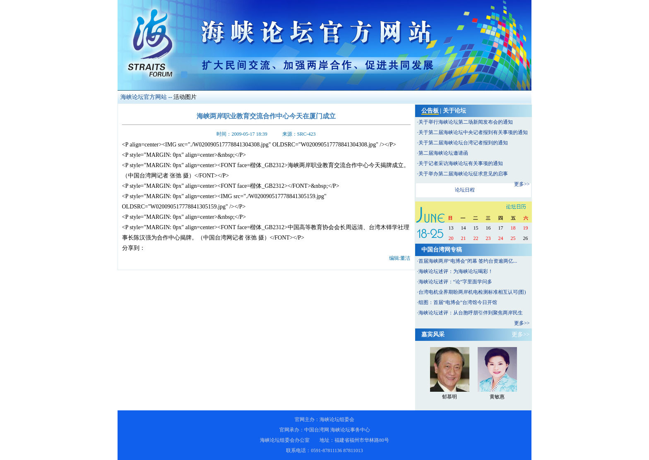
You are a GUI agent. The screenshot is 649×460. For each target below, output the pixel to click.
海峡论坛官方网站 (143, 97)
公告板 (430, 111)
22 (476, 238)
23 (488, 238)
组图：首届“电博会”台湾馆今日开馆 (458, 302)
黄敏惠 (497, 397)
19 (525, 228)
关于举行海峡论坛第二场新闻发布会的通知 (465, 122)
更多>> (522, 184)
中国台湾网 (316, 430)
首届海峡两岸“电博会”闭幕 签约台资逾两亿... (467, 261)
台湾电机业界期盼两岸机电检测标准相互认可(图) (472, 292)
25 (513, 238)
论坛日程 (465, 190)
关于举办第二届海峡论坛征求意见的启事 (463, 174)
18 (513, 228)
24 (500, 238)
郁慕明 (449, 397)
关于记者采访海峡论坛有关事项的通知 (460, 163)
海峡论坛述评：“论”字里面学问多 (455, 282)
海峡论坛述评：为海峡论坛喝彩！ (455, 271)
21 (463, 238)
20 (451, 238)
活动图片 (185, 97)
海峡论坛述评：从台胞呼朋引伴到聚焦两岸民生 (470, 313)
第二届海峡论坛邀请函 (443, 153)
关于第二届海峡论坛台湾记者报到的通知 (463, 143)
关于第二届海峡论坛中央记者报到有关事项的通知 (473, 132)
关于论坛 (454, 111)
